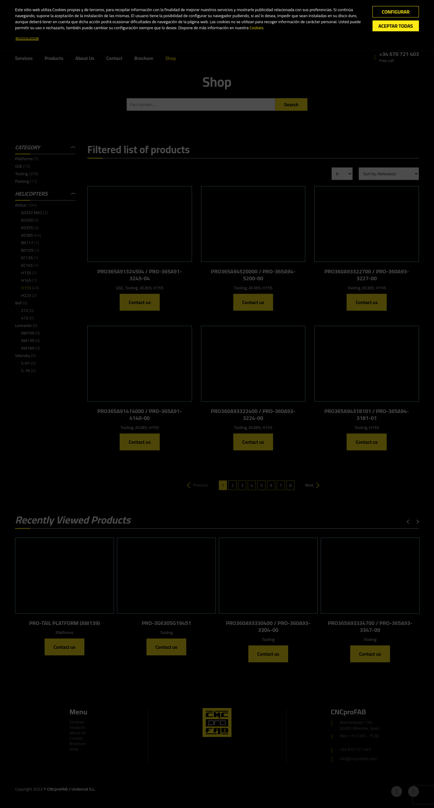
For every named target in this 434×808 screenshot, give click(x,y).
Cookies (256, 28)
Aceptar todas (396, 25)
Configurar (396, 11)
